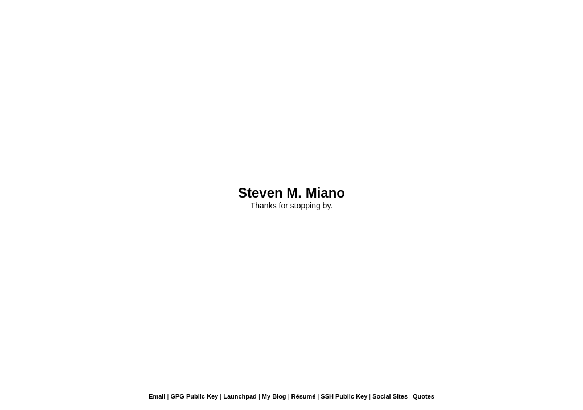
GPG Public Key (194, 396)
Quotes (423, 396)
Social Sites (390, 396)
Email (157, 396)
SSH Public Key (344, 396)
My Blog (274, 396)
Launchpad (240, 396)
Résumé (304, 396)
